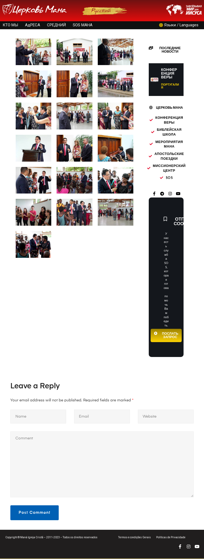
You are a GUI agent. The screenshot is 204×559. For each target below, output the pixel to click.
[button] (166, 50)
